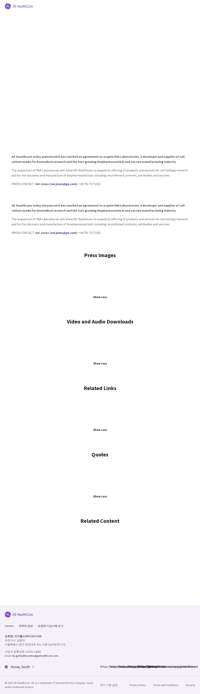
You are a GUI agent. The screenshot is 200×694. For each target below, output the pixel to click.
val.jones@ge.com (63, 184)
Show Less (100, 297)
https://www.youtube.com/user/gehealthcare (140, 666)
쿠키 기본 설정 (109, 685)
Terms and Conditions (165, 685)
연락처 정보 (26, 626)
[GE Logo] (19, 6)
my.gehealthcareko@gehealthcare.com (35, 655)
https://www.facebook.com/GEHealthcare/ (102, 666)
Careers (9, 626)
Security (190, 685)
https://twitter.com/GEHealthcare (121, 666)
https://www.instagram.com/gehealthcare (111, 666)
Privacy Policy (137, 685)
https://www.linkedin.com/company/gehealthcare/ (130, 666)
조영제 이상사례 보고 (50, 626)
